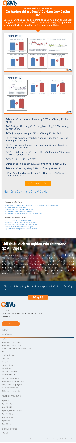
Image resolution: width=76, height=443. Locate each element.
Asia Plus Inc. (48, 439)
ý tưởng (5, 340)
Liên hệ (11, 324)
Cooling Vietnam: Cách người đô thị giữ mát (22, 209)
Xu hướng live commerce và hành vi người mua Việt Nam (27, 213)
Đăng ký (38, 297)
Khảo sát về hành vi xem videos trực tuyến (21, 227)
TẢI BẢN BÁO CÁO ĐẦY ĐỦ (38, 183)
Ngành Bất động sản (10, 414)
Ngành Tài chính (8, 407)
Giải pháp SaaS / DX (9, 429)
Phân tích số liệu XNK (10, 375)
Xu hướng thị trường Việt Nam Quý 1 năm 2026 (24, 211)
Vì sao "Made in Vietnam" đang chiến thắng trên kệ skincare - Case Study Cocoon (37, 205)
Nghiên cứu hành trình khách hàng (15, 382)
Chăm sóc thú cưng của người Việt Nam (20, 220)
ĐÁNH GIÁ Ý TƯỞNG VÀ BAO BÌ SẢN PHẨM (18, 349)
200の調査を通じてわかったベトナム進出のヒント (24, 225)
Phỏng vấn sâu (7, 369)
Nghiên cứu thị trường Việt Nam (20, 191)
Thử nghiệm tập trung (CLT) (12, 372)
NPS (3, 352)
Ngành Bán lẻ (7, 421)
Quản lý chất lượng (9, 355)
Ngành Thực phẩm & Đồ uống (13, 411)
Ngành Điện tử (7, 424)
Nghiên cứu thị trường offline (13, 346)
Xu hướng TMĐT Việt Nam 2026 (17, 207)
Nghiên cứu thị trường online (13, 343)
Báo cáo (5, 330)
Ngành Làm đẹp (8, 404)
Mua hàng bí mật (8, 365)
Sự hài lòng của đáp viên (11, 388)
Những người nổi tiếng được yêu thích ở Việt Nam (24, 223)
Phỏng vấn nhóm (8, 362)
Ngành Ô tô (6, 401)
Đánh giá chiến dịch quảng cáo (13, 385)
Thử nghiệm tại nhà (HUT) (12, 379)
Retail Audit (6, 359)
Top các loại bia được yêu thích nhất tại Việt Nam (24, 229)
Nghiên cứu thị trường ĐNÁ (12, 391)
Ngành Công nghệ (9, 417)
